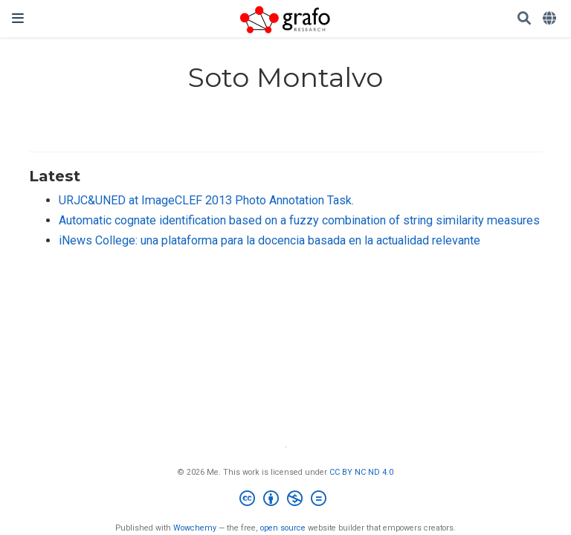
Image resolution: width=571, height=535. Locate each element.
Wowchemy (194, 528)
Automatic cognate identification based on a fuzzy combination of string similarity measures (299, 220)
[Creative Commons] (285, 500)
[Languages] (551, 18)
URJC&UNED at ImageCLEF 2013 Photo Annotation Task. (206, 200)
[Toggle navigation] (18, 18)
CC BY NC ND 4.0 (361, 472)
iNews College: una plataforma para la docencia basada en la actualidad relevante (269, 240)
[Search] (524, 18)
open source (283, 528)
